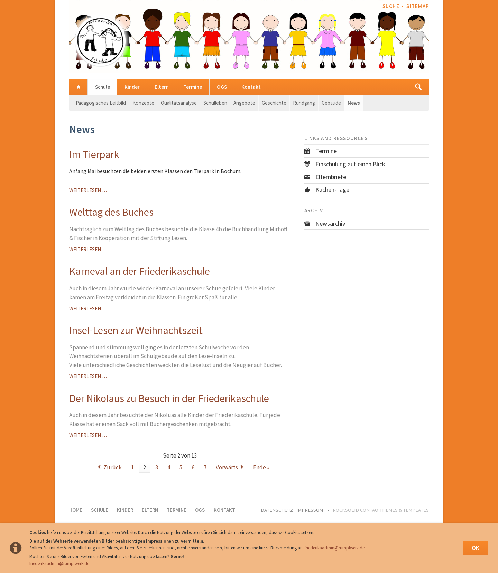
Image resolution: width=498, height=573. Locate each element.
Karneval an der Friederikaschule (139, 271)
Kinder (132, 87)
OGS (222, 87)
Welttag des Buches (111, 211)
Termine (192, 87)
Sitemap (417, 6)
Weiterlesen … (88, 190)
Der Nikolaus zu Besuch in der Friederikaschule (169, 398)
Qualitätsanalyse (179, 103)
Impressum (309, 510)
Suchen (418, 87)
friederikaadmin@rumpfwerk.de (335, 548)
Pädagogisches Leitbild (101, 103)
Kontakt (251, 87)
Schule (102, 87)
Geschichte (274, 103)
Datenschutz (277, 510)
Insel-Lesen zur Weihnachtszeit (136, 330)
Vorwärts (227, 467)
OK (475, 548)
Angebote (244, 103)
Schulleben (215, 103)
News (354, 103)
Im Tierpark (94, 154)
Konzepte (143, 103)
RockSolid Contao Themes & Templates (381, 510)
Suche (390, 6)
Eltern (162, 87)
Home (78, 87)
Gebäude (331, 103)
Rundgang (304, 103)
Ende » (261, 467)
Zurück (112, 467)
